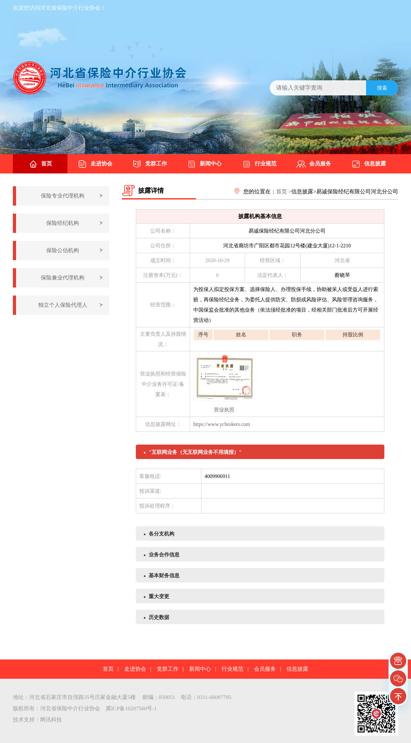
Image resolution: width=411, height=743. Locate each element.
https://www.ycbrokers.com (221, 424)
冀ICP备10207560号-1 (131, 708)
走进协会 (95, 164)
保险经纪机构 (62, 223)
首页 (40, 164)
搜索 (382, 88)
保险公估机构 (62, 250)
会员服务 (313, 164)
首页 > (284, 192)
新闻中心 (204, 164)
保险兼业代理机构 (62, 278)
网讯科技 (51, 720)
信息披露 (368, 164)
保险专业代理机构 (62, 196)
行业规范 (259, 164)
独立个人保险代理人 (62, 305)
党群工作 (149, 164)
